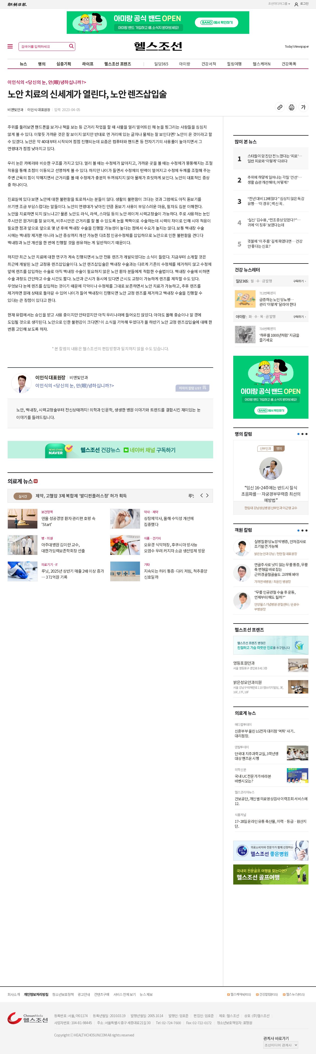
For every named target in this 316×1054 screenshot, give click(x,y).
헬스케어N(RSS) (240, 994)
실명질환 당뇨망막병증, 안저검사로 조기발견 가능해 (280, 544)
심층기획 (63, 64)
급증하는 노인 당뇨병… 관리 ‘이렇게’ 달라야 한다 (277, 302)
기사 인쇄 (292, 107)
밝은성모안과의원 (247, 682)
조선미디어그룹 (279, 3)
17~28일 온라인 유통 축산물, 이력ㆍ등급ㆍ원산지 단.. (271, 824)
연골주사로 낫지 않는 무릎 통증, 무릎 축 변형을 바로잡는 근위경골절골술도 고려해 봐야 (281, 569)
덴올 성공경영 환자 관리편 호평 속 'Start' (68, 521)
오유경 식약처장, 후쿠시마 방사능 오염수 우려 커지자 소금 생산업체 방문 (174, 548)
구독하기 (298, 281)
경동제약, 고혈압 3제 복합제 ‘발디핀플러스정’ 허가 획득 (85, 495)
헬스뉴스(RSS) (295, 994)
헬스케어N (262, 64)
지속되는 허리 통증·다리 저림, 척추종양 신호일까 (175, 574)
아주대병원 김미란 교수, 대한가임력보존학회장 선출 (63, 548)
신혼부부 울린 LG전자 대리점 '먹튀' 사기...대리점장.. (265, 733)
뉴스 (23, 64)
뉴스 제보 (146, 994)
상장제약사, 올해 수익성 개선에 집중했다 (169, 521)
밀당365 (161, 64)
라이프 (87, 64)
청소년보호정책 (62, 994)
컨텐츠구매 (101, 994)
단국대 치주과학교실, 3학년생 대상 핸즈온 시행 (256, 756)
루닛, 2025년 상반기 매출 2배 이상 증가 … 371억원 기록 (72, 574)
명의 (41, 64)
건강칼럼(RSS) (268, 994)
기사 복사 (280, 107)
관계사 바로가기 (276, 1038)
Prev (202, 495)
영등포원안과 (244, 663)
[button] (298, 434)
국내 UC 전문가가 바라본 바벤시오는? (253, 778)
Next (208, 495)
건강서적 (208, 64)
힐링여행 (234, 64)
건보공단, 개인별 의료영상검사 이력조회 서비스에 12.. (271, 801)
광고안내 (84, 994)
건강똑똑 (289, 64)
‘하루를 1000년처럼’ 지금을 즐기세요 (279, 337)
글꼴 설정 (303, 107)
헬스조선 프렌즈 (117, 64)
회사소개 (14, 994)
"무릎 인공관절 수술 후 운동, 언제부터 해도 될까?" (274, 594)
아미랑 (184, 64)
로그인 (304, 3)
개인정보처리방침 (36, 994)
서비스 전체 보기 (124, 994)
